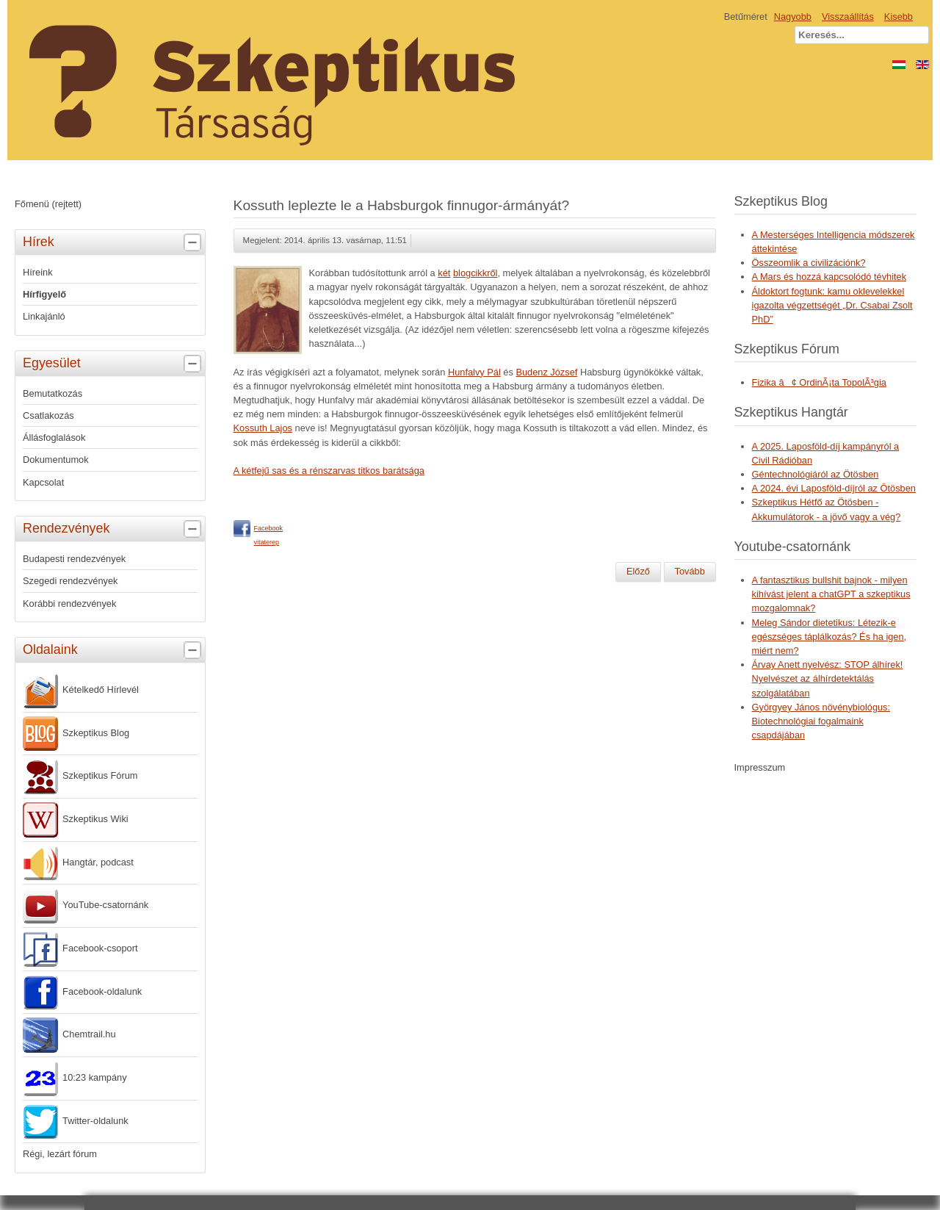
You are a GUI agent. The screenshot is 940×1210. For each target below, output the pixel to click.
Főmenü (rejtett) (48, 203)
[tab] (194, 243)
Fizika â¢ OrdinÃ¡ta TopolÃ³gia (819, 382)
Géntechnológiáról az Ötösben (815, 474)
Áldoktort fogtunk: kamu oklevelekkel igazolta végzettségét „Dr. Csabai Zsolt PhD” (832, 305)
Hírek (114, 242)
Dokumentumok (56, 459)
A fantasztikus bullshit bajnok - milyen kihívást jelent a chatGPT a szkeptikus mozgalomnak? (831, 594)
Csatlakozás (48, 415)
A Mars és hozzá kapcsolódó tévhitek (829, 276)
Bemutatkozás (52, 393)
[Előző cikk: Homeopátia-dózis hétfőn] (638, 571)
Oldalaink (114, 650)
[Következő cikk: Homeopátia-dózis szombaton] (690, 571)
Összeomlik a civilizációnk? (809, 262)
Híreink (38, 272)
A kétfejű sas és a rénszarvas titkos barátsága (329, 470)
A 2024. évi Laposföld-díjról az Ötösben (834, 488)
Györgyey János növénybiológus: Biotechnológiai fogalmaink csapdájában (821, 721)
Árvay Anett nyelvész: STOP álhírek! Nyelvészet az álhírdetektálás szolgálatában (827, 678)
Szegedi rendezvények (70, 580)
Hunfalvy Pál (474, 372)
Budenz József (546, 372)
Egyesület (114, 363)
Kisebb (898, 16)
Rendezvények (114, 528)
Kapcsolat (43, 482)
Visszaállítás (848, 16)
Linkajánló (44, 316)
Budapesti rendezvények (74, 558)
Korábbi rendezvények (69, 603)
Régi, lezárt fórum (60, 1153)
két (444, 272)
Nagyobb (792, 16)
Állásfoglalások (54, 437)
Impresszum (760, 767)
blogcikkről (475, 272)
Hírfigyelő (44, 294)
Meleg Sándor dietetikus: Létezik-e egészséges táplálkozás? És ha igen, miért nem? (829, 636)
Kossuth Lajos (263, 427)
